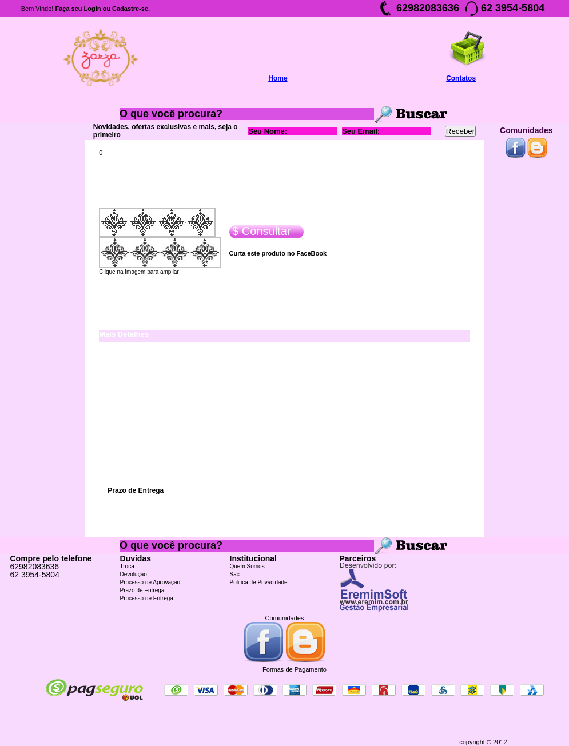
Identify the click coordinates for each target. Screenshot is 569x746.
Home (277, 78)
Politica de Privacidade (259, 582)
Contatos (461, 78)
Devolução (133, 574)
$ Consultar (260, 231)
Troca (127, 566)
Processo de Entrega (146, 598)
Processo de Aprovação (150, 582)
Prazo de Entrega (142, 590)
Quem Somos (247, 566)
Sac (235, 574)
